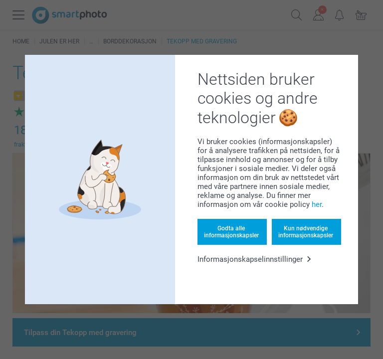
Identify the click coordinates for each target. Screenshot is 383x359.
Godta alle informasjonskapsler (231, 232)
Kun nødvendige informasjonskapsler (305, 232)
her (317, 204)
